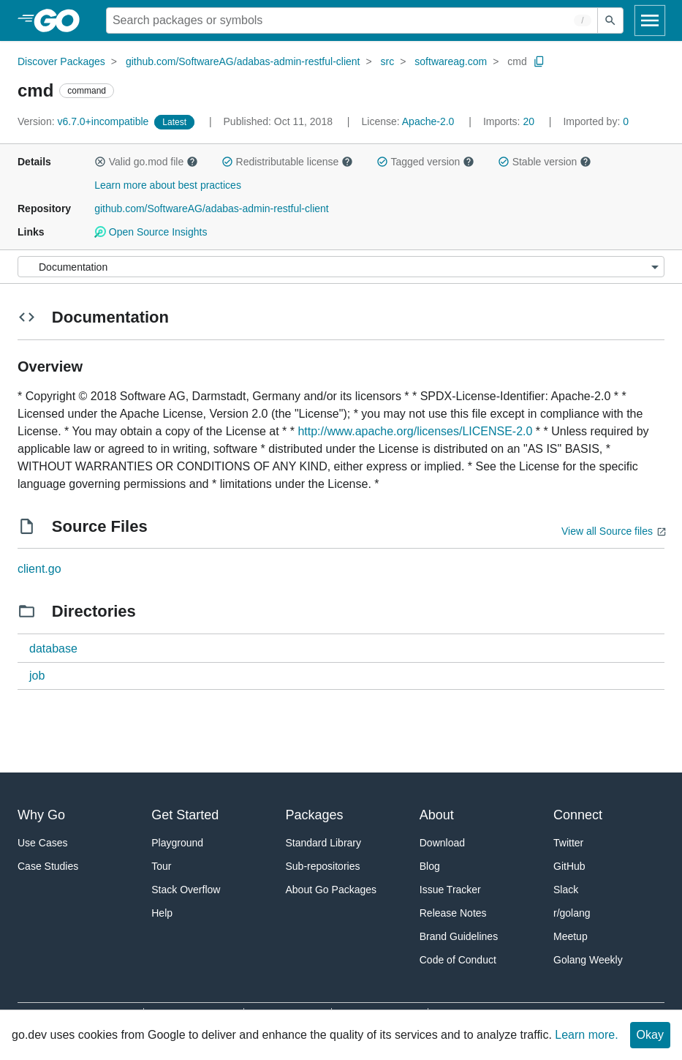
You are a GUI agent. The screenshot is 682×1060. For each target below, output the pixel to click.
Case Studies (48, 866)
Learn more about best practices (167, 185)
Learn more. (586, 1035)
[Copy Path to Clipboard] (539, 61)
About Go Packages (331, 889)
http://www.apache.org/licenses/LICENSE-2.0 (415, 431)
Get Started (185, 815)
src (388, 61)
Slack (565, 889)
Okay (650, 1035)
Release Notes (453, 913)
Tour (161, 866)
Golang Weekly (588, 960)
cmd (516, 61)
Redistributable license (287, 162)
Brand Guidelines (459, 936)
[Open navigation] (649, 20)
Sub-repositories (323, 866)
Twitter (568, 843)
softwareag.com (450, 61)
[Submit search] (610, 20)
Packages (315, 815)
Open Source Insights (150, 232)
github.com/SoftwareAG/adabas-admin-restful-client (243, 61)
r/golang (572, 913)
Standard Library (324, 843)
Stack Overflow (185, 889)
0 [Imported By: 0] (596, 121)
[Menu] (341, 266)
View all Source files (607, 531)
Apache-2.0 (428, 121)
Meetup (570, 936)
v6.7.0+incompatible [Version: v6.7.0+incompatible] (84, 121)
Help (162, 913)
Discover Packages (61, 61)
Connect (577, 815)
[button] (100, 162)
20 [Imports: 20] (510, 121)
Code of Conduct (458, 960)
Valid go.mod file (146, 162)
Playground (177, 843)
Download (442, 843)
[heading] (62, 20)
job (37, 675)
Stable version (544, 162)
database (53, 648)
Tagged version (425, 162)
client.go (39, 569)
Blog (430, 866)
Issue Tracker (450, 889)
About (437, 815)
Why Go (41, 815)
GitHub (569, 866)
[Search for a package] (352, 20)
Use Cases (42, 843)
